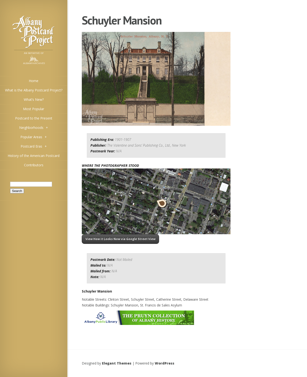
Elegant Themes (116, 363)
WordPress (164, 363)
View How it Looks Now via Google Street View (120, 239)
